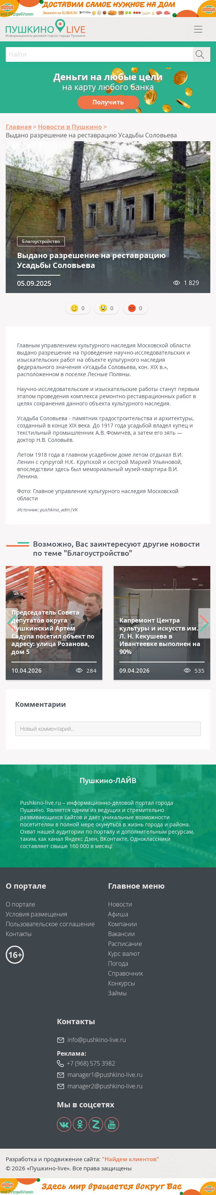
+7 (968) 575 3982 (91, 1063)
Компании (122, 924)
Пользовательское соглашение (50, 924)
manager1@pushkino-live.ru (104, 1074)
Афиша (118, 914)
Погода (118, 963)
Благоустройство (41, 241)
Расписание (125, 944)
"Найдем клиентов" (130, 1159)
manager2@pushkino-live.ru (104, 1086)
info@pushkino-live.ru (96, 1040)
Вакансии (121, 934)
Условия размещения (36, 914)
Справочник (125, 973)
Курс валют (124, 953)
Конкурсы (121, 983)
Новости (120, 904)
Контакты (19, 934)
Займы (117, 993)
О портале (20, 904)
